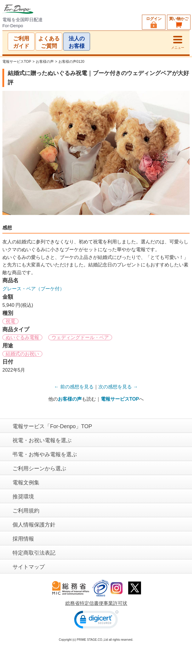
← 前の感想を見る (74, 386)
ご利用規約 (26, 511)
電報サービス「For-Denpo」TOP (52, 426)
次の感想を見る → (118, 386)
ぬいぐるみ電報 (22, 337)
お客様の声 (45, 61)
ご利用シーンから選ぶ (39, 469)
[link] (96, 620)
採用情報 (23, 539)
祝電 (10, 321)
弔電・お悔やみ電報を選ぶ (45, 454)
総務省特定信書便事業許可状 (96, 603)
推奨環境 (23, 497)
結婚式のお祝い (22, 353)
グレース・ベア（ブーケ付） (33, 288)
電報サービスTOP (16, 61)
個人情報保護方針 (34, 525)
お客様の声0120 (71, 61)
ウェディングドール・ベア (80, 337)
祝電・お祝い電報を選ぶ (42, 440)
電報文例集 (26, 483)
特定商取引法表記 (34, 553)
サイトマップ (29, 567)
